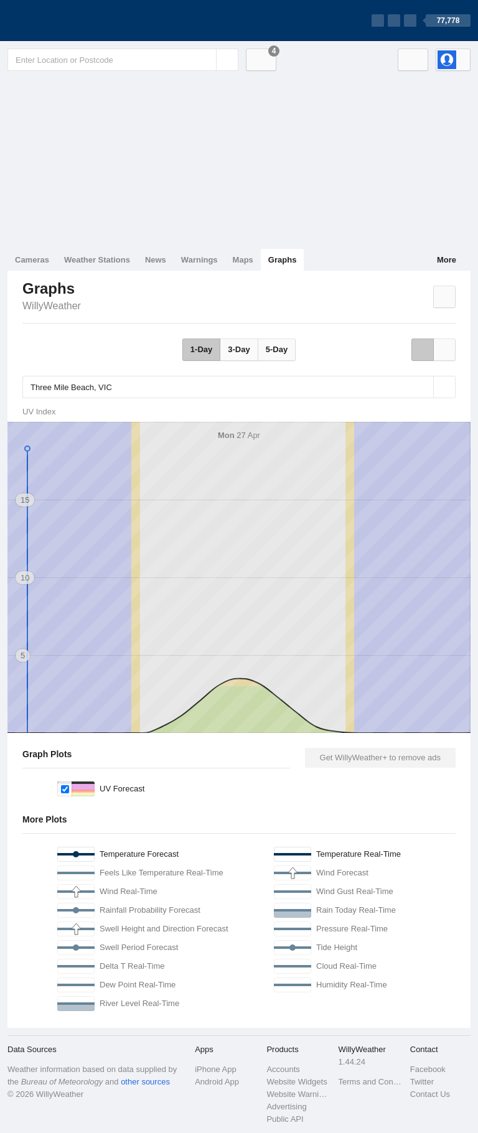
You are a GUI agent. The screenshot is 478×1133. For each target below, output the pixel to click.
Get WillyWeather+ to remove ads (380, 757)
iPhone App (216, 1069)
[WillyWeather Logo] (65, 20)
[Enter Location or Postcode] (122, 60)
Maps (243, 259)
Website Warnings (298, 1094)
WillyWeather (51, 306)
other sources (145, 1081)
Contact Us (430, 1094)
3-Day (239, 349)
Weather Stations (97, 259)
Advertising (286, 1106)
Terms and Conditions (371, 1081)
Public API (284, 1119)
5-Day (277, 349)
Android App (217, 1081)
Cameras (32, 259)
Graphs (282, 259)
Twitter (422, 1081)
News (155, 259)
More (446, 259)
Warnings (199, 259)
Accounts (282, 1069)
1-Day (201, 349)
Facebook (428, 1069)
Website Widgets (296, 1081)
